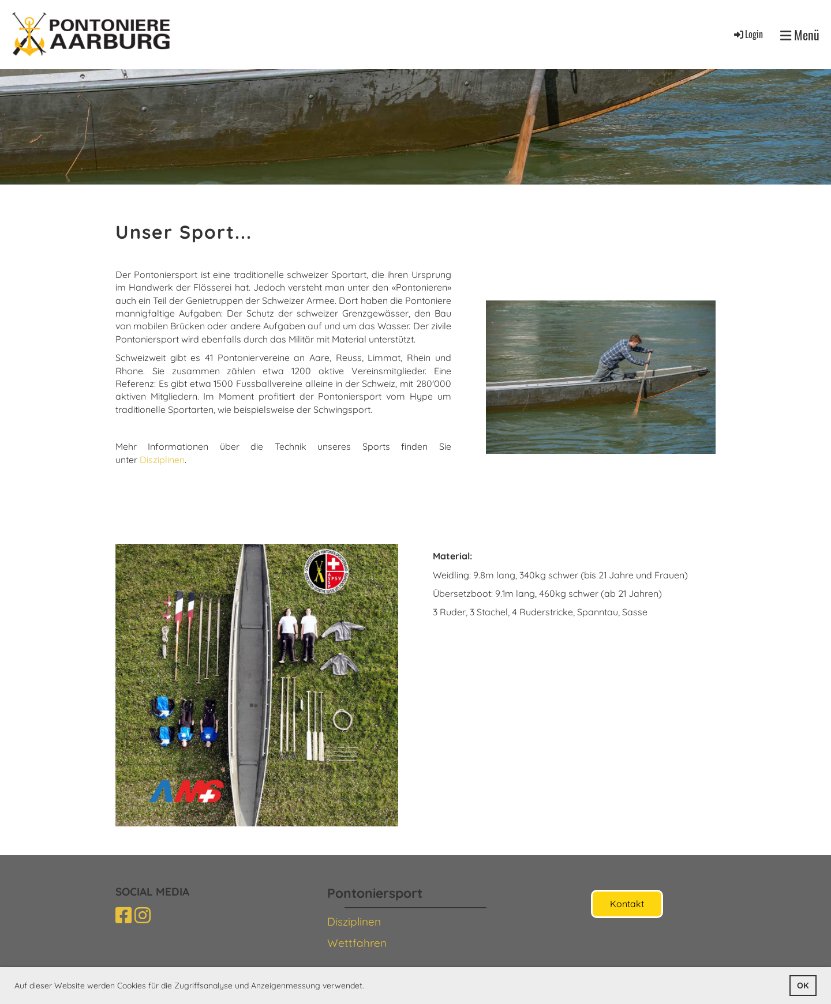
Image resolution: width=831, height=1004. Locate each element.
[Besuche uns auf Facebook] (123, 915)
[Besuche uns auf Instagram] (142, 915)
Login (747, 34)
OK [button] (802, 985)
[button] (368, 986)
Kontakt (627, 903)
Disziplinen (162, 459)
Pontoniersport (374, 893)
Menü (799, 35)
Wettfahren (357, 943)
